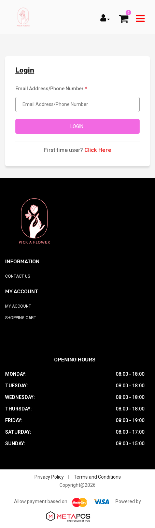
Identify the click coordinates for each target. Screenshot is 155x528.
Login (76, 126)
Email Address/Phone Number (51, 88)
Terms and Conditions (97, 477)
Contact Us (17, 276)
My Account (18, 306)
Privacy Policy (49, 477)
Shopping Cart (20, 317)
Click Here (97, 150)
